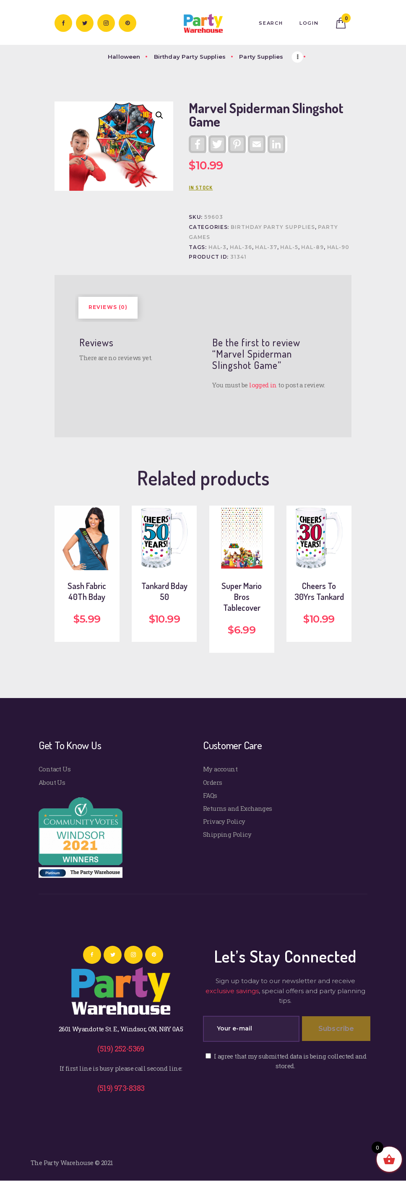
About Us (52, 782)
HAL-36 (241, 247)
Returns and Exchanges (237, 808)
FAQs (210, 795)
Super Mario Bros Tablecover (241, 596)
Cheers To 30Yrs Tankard (319, 591)
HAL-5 (289, 247)
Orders (212, 782)
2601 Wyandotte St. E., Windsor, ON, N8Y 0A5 (121, 1029)
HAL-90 (338, 247)
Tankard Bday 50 (164, 591)
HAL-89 (312, 247)
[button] (159, 115)
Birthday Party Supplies (273, 227)
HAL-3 (217, 247)
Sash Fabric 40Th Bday (87, 591)
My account (220, 769)
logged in (263, 385)
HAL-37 (266, 247)
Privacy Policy (224, 821)
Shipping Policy (227, 834)
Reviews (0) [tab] (108, 307)
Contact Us (54, 769)
